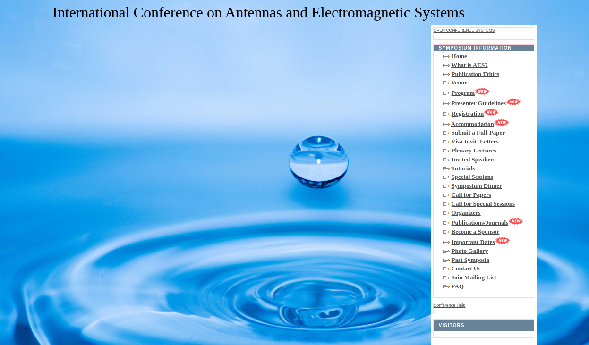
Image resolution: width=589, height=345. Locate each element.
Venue (459, 82)
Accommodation (480, 123)
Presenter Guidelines (486, 103)
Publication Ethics (476, 73)
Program (471, 92)
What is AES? (469, 64)
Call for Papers (471, 194)
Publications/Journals (488, 222)
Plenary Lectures (474, 150)
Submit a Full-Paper (478, 132)
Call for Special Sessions (483, 203)
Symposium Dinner (477, 185)
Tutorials (463, 168)
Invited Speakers (474, 159)
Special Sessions (473, 176)
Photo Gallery (470, 250)
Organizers (466, 212)
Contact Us (466, 268)
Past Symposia (471, 259)
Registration (475, 113)
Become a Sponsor (476, 231)
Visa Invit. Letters (474, 141)
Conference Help (450, 305)
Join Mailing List (474, 277)
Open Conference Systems (464, 30)
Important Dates (481, 241)
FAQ (458, 286)
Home (459, 55)
